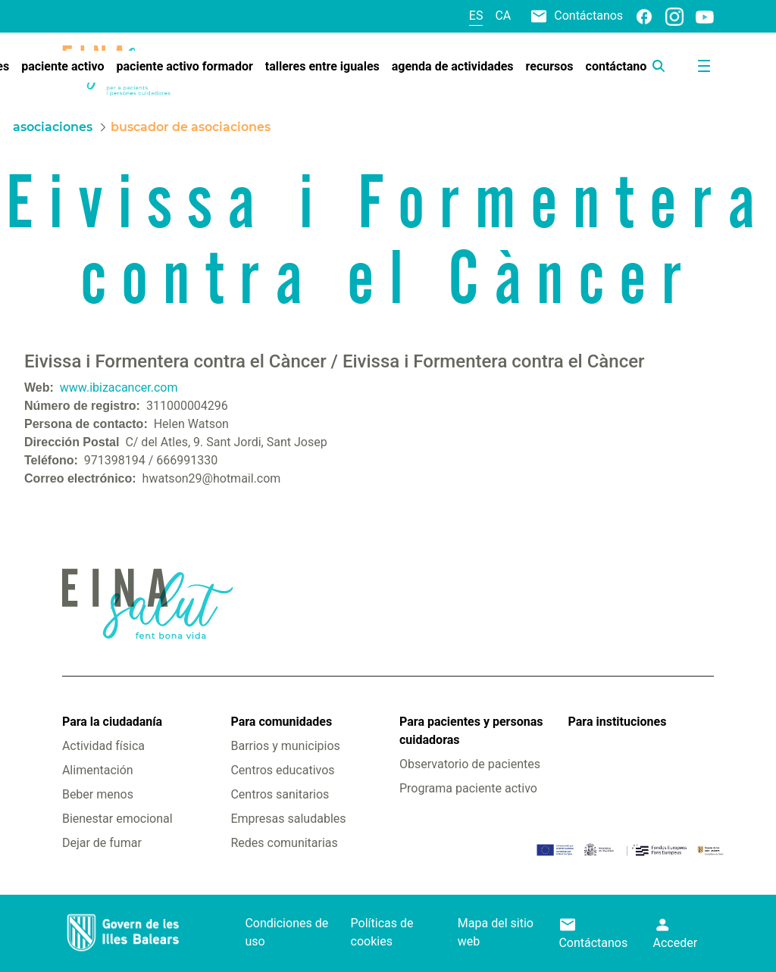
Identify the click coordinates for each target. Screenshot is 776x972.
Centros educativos (282, 770)
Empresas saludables (288, 818)
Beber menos (97, 794)
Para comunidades (281, 721)
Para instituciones (617, 721)
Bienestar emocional (117, 818)
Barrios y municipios (285, 746)
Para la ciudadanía (112, 721)
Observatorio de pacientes (469, 764)
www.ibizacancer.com (119, 387)
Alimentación (97, 770)
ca (503, 15)
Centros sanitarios (279, 794)
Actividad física (103, 746)
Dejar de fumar (102, 843)
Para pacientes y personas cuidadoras (471, 730)
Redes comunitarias (283, 843)
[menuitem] (62, 67)
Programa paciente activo (468, 788)
